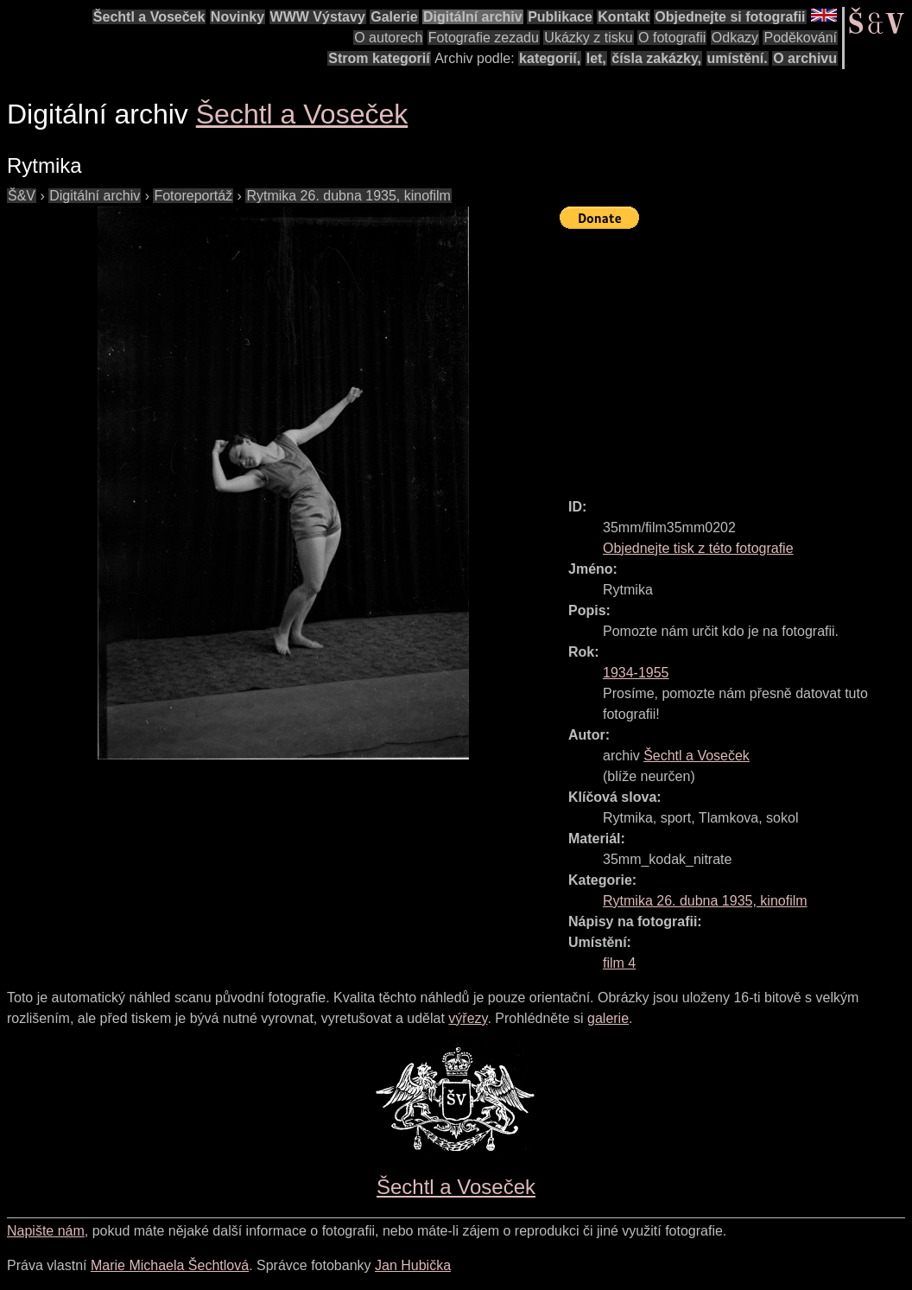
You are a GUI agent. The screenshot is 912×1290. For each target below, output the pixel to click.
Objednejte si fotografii (730, 17)
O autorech (388, 37)
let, (596, 58)
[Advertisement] (736, 356)
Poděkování (800, 37)
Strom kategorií (378, 58)
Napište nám (46, 1230)
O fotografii (672, 37)
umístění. (737, 58)
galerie (608, 1018)
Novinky (237, 17)
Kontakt (623, 17)
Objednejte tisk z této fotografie (698, 548)
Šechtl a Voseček (149, 17)
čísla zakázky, (656, 58)
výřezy (467, 1018)
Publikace (560, 17)
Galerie (393, 17)
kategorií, (549, 58)
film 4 (619, 963)
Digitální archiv (472, 17)
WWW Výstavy (317, 17)
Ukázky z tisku (588, 37)
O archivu (805, 58)
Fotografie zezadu (483, 37)
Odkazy (735, 37)
